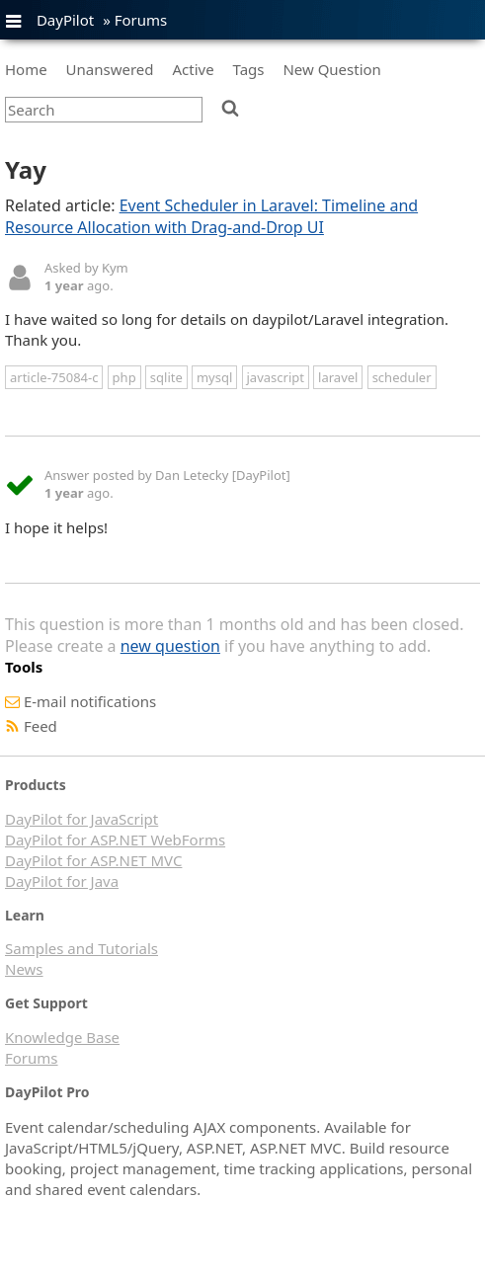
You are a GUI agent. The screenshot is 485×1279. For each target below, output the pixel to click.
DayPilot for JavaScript (81, 819)
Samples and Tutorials (81, 948)
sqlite (166, 377)
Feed (40, 726)
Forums (141, 20)
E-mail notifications (90, 701)
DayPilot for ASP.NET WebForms (115, 839)
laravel (338, 377)
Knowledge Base (62, 1037)
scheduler (402, 377)
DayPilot (65, 20)
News (24, 969)
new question (170, 646)
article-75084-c (54, 377)
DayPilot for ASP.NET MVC (93, 860)
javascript (275, 377)
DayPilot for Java (62, 881)
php (124, 377)
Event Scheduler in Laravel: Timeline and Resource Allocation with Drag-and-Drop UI (211, 216)
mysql (214, 377)
